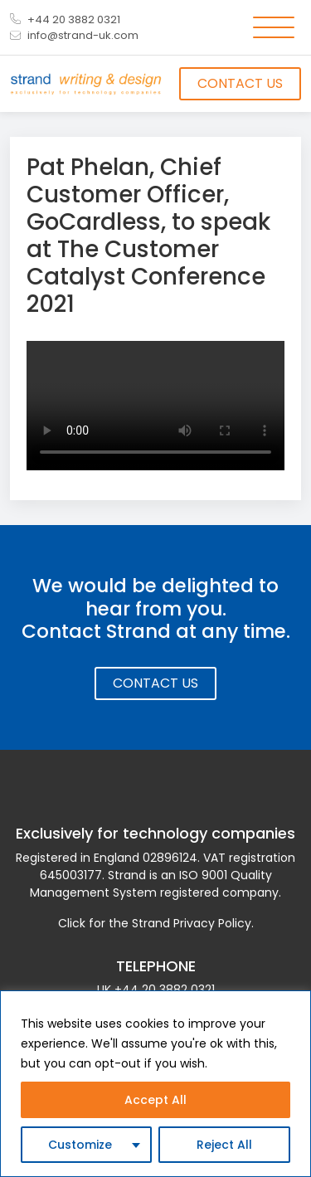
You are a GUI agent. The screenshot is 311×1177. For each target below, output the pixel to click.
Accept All (155, 1100)
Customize (80, 1144)
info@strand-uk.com (74, 35)
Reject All (224, 1144)
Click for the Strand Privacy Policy (154, 923)
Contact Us (240, 83)
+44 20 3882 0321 (65, 19)
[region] (155, 1083)
